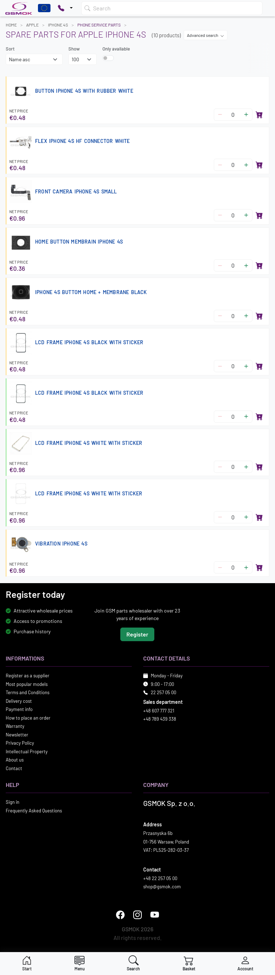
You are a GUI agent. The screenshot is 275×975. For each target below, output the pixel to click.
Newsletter (17, 735)
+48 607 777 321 (158, 711)
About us (15, 760)
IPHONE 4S (58, 24)
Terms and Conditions (27, 693)
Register (137, 634)
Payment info (19, 709)
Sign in (12, 802)
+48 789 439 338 (159, 719)
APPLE (32, 24)
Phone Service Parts (99, 24)
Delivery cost (19, 701)
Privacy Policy (20, 743)
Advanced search (205, 35)
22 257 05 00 (163, 693)
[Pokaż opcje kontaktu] (65, 8)
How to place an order (28, 718)
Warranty (15, 726)
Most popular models (27, 684)
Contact (14, 768)
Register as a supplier (27, 676)
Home (11, 24)
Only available (116, 49)
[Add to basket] (259, 114)
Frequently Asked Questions (34, 810)
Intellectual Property (27, 751)
